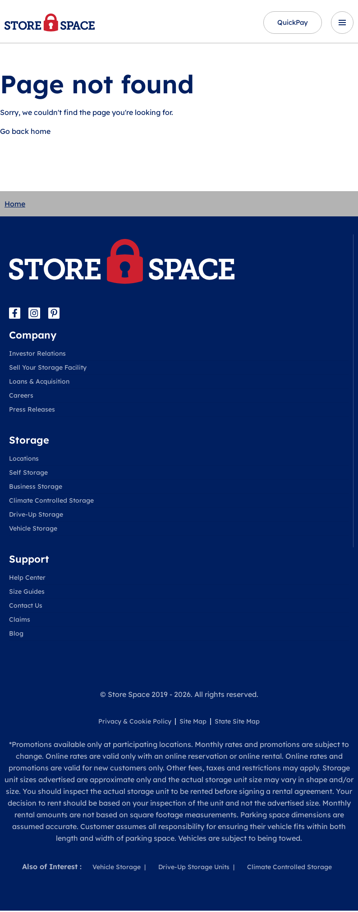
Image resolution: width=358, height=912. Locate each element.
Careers (21, 397)
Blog (16, 635)
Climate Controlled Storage (51, 502)
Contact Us (25, 607)
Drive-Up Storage (36, 516)
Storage (29, 441)
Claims (19, 621)
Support (29, 560)
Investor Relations (37, 355)
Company (32, 336)
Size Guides (27, 593)
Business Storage (35, 488)
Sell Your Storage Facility (48, 369)
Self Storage (28, 474)
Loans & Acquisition (39, 383)
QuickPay (288, 22)
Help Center (27, 579)
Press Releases (32, 411)
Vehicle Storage (33, 530)
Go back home (25, 132)
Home (15, 204)
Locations (24, 460)
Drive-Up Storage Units (193, 868)
